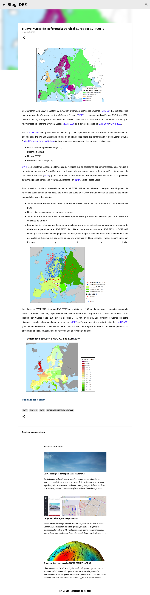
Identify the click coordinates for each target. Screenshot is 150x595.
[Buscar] (30, 4)
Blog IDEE (17, 4)
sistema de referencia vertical (60, 410)
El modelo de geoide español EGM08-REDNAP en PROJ (67, 563)
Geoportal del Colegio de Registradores (61, 518)
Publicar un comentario (33, 432)
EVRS (42, 410)
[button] (23, 38)
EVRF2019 (33, 410)
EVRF (25, 410)
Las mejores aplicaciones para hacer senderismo (64, 474)
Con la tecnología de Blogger (75, 591)
